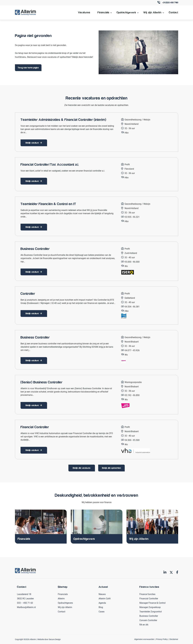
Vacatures (84, 12)
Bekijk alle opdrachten (111, 468)
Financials (103, 12)
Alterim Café (104, 598)
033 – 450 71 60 (25, 602)
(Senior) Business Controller (41, 382)
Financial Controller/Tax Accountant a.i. (50, 164)
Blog (101, 607)
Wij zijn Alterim (152, 12)
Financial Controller (35, 427)
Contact (173, 12)
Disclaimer (173, 639)
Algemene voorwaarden (144, 639)
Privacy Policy (162, 639)
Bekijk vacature (32, 143)
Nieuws (102, 594)
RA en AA (143, 624)
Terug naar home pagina (28, 67)
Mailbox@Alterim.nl (26, 607)
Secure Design (55, 639)
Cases (101, 611)
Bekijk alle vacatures (81, 468)
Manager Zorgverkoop (150, 607)
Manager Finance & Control (152, 602)
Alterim (61, 598)
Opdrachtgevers (126, 12)
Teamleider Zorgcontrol (150, 611)
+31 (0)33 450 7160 (168, 3)
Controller (28, 294)
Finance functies (147, 594)
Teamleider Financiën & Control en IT (48, 204)
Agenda (102, 602)
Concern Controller (148, 620)
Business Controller (35, 249)
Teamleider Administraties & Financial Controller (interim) (63, 120)
